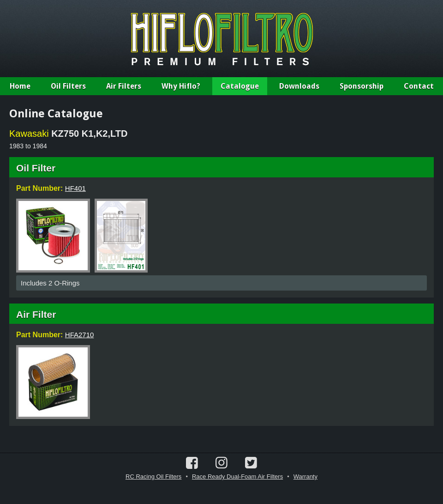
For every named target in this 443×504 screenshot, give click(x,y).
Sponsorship (361, 86)
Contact (419, 86)
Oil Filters (68, 86)
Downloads (299, 86)
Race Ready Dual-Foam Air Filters (237, 476)
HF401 (75, 188)
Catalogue (240, 86)
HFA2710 (79, 335)
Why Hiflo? (181, 86)
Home (20, 86)
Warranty (305, 476)
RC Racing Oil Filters (153, 476)
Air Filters (123, 86)
